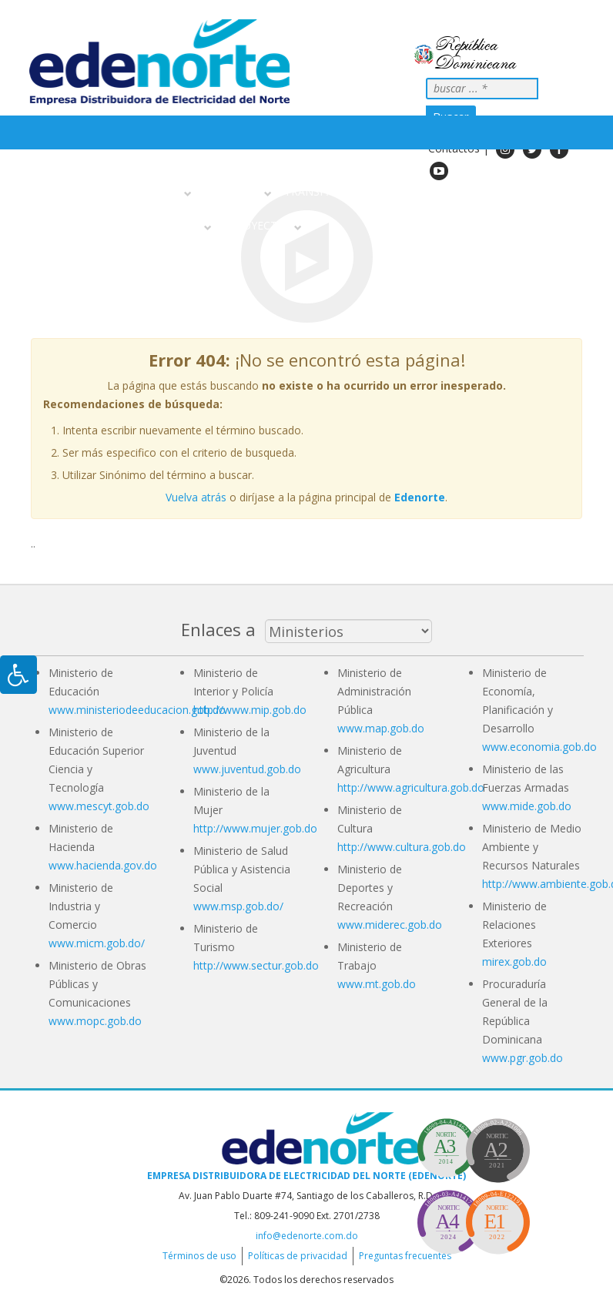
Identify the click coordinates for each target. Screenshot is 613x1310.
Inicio (52, 191)
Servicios (235, 191)
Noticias (407, 191)
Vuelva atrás (196, 497)
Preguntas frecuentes (405, 1255)
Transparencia (328, 191)
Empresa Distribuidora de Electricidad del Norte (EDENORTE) (306, 1175)
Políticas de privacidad (297, 1255)
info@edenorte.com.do (307, 1235)
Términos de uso (199, 1255)
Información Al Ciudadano (121, 225)
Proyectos (260, 225)
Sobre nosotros (132, 191)
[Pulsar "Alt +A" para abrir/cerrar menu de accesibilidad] (18, 674)
